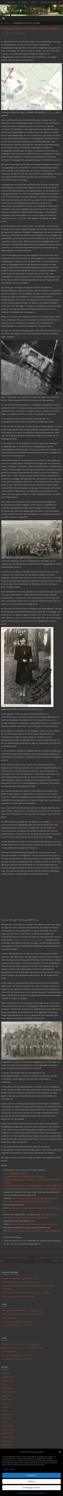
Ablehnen (31, 1481)
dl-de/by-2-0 (50, 112)
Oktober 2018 (7, 1433)
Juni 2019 (5, 1422)
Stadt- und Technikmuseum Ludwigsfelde (17, 1322)
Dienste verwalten (9, 1469)
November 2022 (8, 1400)
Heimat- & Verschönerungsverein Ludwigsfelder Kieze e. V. (23, 1314)
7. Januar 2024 (20, 33)
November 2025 (8, 1377)
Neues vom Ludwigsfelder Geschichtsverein (18, 1297)
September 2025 (8, 1381)
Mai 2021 (5, 1403)
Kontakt (34, 2)
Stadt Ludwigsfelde (9, 1318)
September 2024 (8, 1392)
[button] (60, 1452)
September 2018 (8, 1437)
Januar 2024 (6, 1396)
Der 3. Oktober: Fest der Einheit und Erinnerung (47, 1259)
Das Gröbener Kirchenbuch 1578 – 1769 (16, 1326)
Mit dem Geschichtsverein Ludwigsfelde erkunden (20, 1278)
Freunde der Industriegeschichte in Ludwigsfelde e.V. (21, 1311)
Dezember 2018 (7, 1430)
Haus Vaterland (55, 822)
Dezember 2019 (7, 1415)
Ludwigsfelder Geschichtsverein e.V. (39, 9)
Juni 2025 (5, 1385)
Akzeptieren (31, 1475)
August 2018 (6, 1441)
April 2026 (5, 1373)
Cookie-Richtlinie (23, 1493)
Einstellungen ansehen (31, 1487)
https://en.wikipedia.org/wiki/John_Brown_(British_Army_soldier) (34, 1224)
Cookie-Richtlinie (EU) (48, 2)
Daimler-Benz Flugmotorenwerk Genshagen (28, 940)
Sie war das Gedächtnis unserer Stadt (15, 1259)
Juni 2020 (5, 1411)
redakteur (7, 33)
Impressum (41, 1493)
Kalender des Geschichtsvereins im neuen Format (20, 1282)
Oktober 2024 (7, 1388)
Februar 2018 (7, 1445)
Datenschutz (33, 1493)
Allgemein (7, 23)
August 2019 (6, 1418)
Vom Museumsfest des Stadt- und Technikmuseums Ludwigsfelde (26, 1293)
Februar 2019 (7, 1426)
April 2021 (5, 1407)
